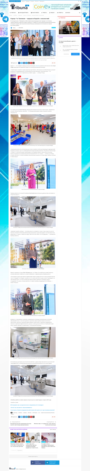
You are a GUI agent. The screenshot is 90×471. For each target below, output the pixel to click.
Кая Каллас (20, 412)
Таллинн (12, 414)
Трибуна (44, 12)
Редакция (27, 1)
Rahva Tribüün (35, 12)
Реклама (32, 1)
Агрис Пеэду (15, 412)
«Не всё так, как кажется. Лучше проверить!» (21, 407)
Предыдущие (13, 450)
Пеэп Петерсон (35, 412)
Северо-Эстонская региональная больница (47, 412)
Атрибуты (60, 12)
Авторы (23, 1)
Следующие (19, 450)
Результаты (66, 54)
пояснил (37, 65)
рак (39, 412)
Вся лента (67, 12)
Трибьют (51, 12)
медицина (25, 412)
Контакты (37, 1)
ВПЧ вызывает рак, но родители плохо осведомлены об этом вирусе (27, 405)
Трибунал (13, 12)
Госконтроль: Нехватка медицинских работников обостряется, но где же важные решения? (33, 410)
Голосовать (75, 54)
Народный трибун (23, 12)
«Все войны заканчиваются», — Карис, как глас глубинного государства (69, 28)
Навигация (42, 1)
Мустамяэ (29, 412)
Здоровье (53, 27)
